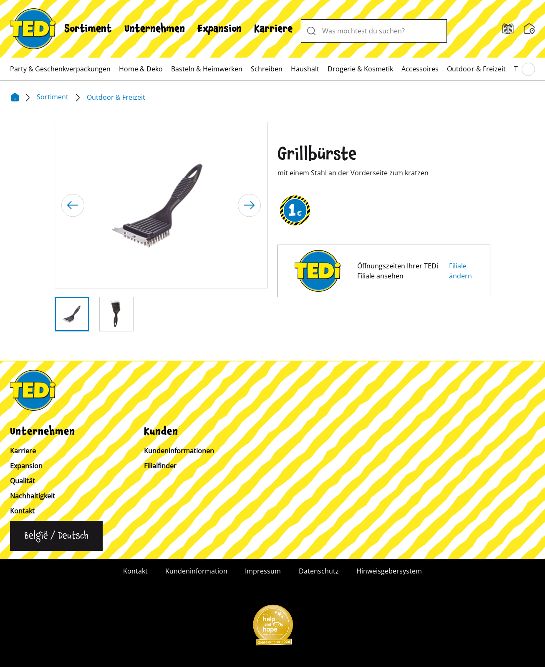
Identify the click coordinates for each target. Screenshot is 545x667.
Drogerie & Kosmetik (360, 68)
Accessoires (420, 68)
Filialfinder (160, 465)
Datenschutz (319, 571)
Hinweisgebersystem (389, 571)
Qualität (22, 480)
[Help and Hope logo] (272, 628)
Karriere (273, 29)
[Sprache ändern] (56, 536)
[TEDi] (33, 28)
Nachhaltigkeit (32, 495)
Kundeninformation (196, 571)
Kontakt (22, 510)
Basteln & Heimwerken (206, 68)
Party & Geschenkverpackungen (60, 68)
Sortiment (88, 29)
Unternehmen (154, 29)
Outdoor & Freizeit (476, 68)
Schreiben (267, 68)
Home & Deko (141, 68)
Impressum (263, 571)
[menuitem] (88, 28)
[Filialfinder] (508, 29)
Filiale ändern (460, 270)
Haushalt (305, 68)
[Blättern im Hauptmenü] (528, 69)
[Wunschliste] (529, 28)
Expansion (219, 29)
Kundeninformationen (179, 450)
